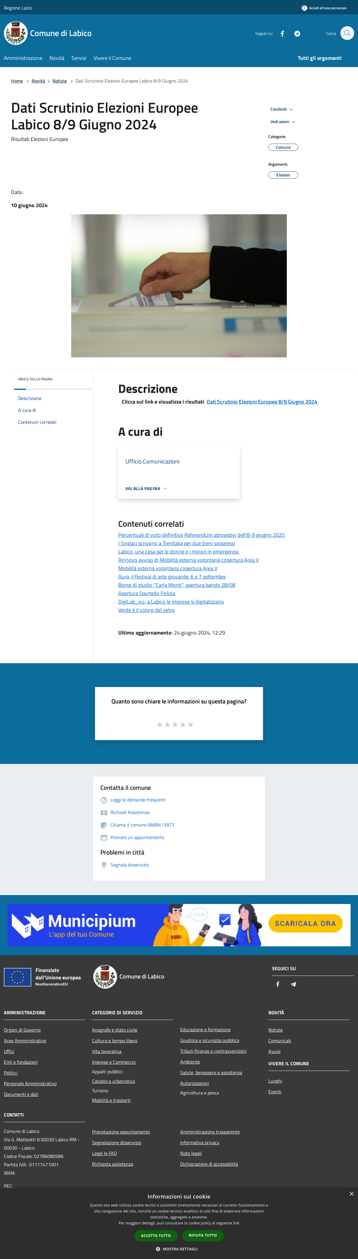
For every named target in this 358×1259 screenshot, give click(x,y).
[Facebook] (279, 33)
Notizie (59, 80)
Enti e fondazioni (21, 1062)
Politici (11, 1072)
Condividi (282, 109)
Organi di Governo (22, 1029)
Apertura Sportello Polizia (146, 593)
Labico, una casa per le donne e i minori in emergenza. (178, 552)
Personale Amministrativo (30, 1083)
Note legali (191, 1153)
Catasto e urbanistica (113, 1081)
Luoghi (275, 1080)
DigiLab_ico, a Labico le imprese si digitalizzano (171, 602)
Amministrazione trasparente (210, 1131)
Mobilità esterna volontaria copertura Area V (167, 568)
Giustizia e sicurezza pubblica (209, 1040)
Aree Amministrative (25, 1040)
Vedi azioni (283, 121)
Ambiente (190, 1061)
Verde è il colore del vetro (146, 610)
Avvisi (274, 1051)
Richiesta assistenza (112, 1163)
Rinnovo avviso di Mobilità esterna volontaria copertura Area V (188, 560)
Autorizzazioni (194, 1083)
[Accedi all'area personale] (324, 8)
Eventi (274, 1091)
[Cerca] (347, 33)
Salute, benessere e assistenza (211, 1072)
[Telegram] (294, 33)
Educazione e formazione (205, 1029)
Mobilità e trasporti (111, 1100)
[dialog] (179, 1223)
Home (17, 80)
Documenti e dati (21, 1094)
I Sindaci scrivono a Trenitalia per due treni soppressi (176, 543)
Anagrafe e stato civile (114, 1029)
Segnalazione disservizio (116, 1142)
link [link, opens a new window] (236, 1223)
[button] (179, 1249)
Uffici (9, 1051)
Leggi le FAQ (104, 1153)
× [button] (351, 1194)
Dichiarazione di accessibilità (209, 1163)
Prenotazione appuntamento (121, 1131)
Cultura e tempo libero (114, 1040)
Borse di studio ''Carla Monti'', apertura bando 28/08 (176, 585)
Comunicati (279, 1040)
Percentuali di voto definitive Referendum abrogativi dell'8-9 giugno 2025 (201, 535)
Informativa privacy (200, 1142)
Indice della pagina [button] (35, 379)
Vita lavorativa (107, 1051)
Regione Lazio (18, 7)
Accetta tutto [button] (156, 1235)
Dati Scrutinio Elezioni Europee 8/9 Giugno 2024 (262, 402)
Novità (38, 80)
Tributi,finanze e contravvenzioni (213, 1051)
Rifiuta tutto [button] (203, 1235)
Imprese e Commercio (114, 1062)
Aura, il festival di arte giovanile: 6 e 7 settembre (172, 577)
